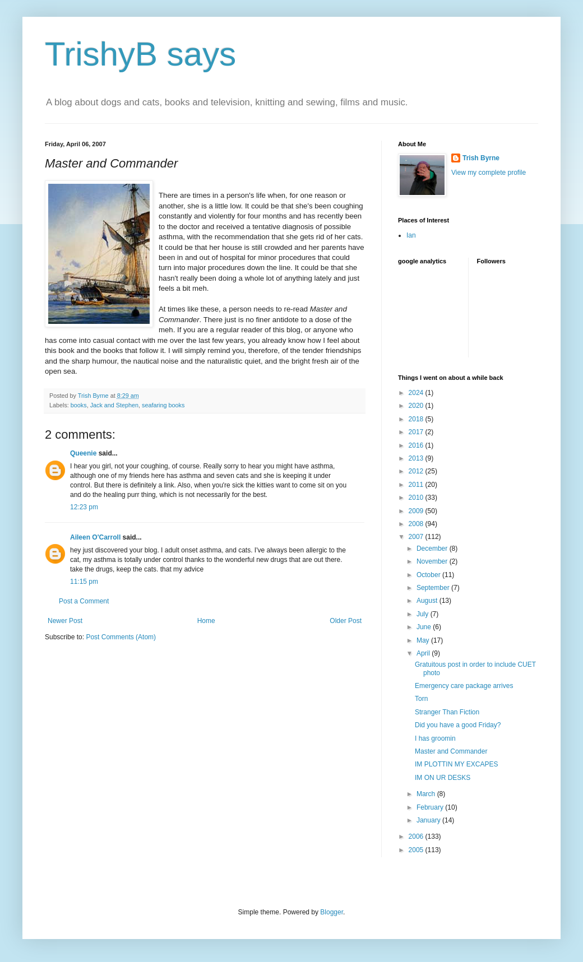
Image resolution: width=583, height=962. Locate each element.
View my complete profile (488, 172)
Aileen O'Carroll (95, 537)
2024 (417, 393)
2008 (417, 524)
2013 (417, 458)
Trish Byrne (480, 158)
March (427, 794)
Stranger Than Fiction (447, 712)
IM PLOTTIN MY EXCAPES (456, 764)
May (424, 640)
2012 (417, 471)
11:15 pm (84, 581)
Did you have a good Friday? (458, 725)
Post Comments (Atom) (121, 637)
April (424, 653)
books (79, 405)
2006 (417, 836)
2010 (417, 497)
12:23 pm (84, 507)
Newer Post (65, 621)
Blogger (331, 912)
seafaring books (163, 405)
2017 (417, 432)
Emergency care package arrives (464, 686)
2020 (417, 406)
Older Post (346, 621)
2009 (417, 511)
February (431, 807)
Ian (411, 235)
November (433, 561)
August (428, 601)
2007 (417, 537)
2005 (417, 850)
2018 (417, 419)
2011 (417, 485)
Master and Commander (451, 751)
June (425, 627)
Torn (421, 699)
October (429, 575)
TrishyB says (140, 54)
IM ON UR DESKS (442, 778)
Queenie (83, 453)
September (434, 588)
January (429, 820)
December (433, 548)
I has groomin (435, 738)
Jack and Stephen (114, 405)
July (424, 614)
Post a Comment (84, 601)
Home (206, 621)
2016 (417, 445)
